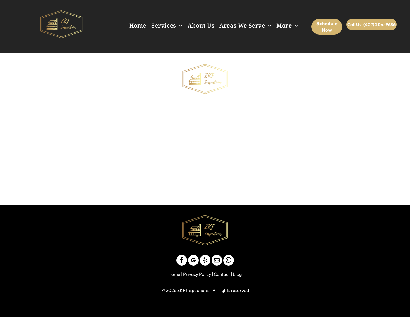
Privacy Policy (197, 274)
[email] (217, 261)
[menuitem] (138, 26)
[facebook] (181, 261)
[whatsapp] (228, 261)
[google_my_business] (193, 261)
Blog (237, 274)
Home (174, 274)
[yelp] (205, 261)
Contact (222, 274)
